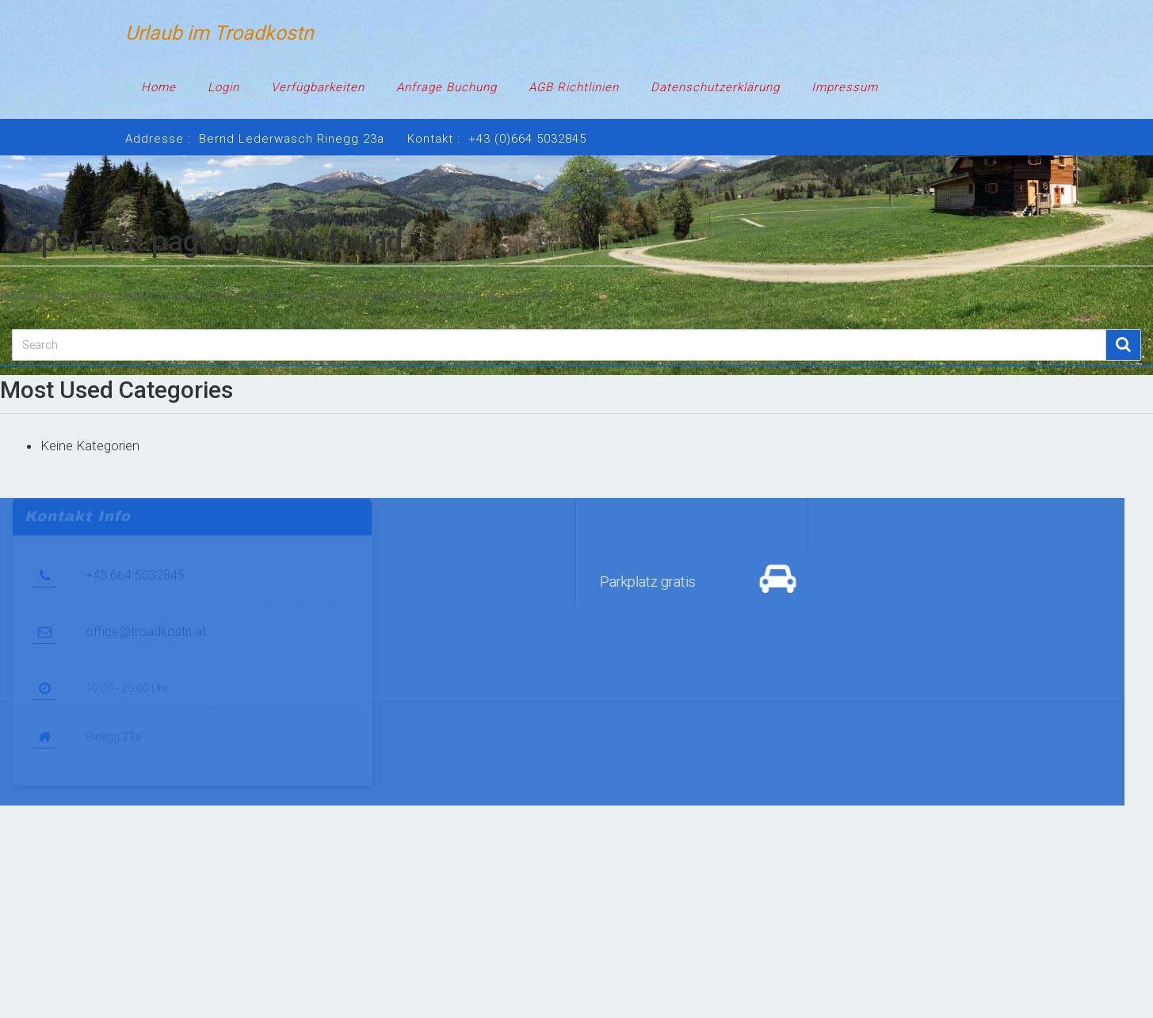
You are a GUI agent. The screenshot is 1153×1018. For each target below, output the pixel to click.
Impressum (844, 87)
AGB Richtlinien (574, 87)
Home (158, 87)
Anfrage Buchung (446, 87)
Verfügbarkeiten (318, 87)
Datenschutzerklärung (715, 87)
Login (223, 87)
